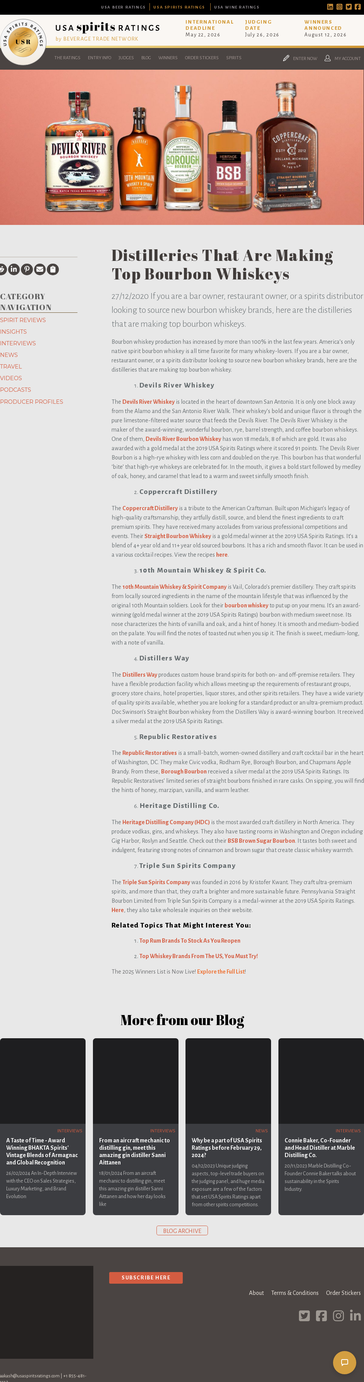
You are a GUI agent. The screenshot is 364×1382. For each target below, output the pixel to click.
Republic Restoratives (149, 753)
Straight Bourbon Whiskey (177, 536)
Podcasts (15, 389)
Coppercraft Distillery (150, 508)
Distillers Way (139, 675)
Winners (168, 57)
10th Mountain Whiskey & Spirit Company (174, 587)
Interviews (18, 343)
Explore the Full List (221, 972)
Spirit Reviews (23, 320)
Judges (126, 57)
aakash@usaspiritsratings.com (30, 1376)
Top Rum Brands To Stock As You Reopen (189, 941)
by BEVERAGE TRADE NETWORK (97, 39)
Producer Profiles (31, 401)
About (256, 1293)
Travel (11, 366)
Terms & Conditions (295, 1293)
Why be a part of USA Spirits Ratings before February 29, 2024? (227, 1147)
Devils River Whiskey (148, 402)
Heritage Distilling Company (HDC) (166, 822)
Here (118, 910)
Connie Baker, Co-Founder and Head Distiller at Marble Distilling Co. (320, 1147)
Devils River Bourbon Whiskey (183, 439)
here (222, 555)
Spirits (234, 57)
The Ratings (67, 57)
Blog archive (182, 1231)
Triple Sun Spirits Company (156, 882)
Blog (146, 57)
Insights (13, 331)
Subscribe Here (146, 1278)
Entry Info (99, 57)
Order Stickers (202, 57)
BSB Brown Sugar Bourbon (261, 841)
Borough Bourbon (184, 771)
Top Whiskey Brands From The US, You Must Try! (198, 956)
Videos (11, 378)
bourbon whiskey (246, 605)
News (9, 355)
